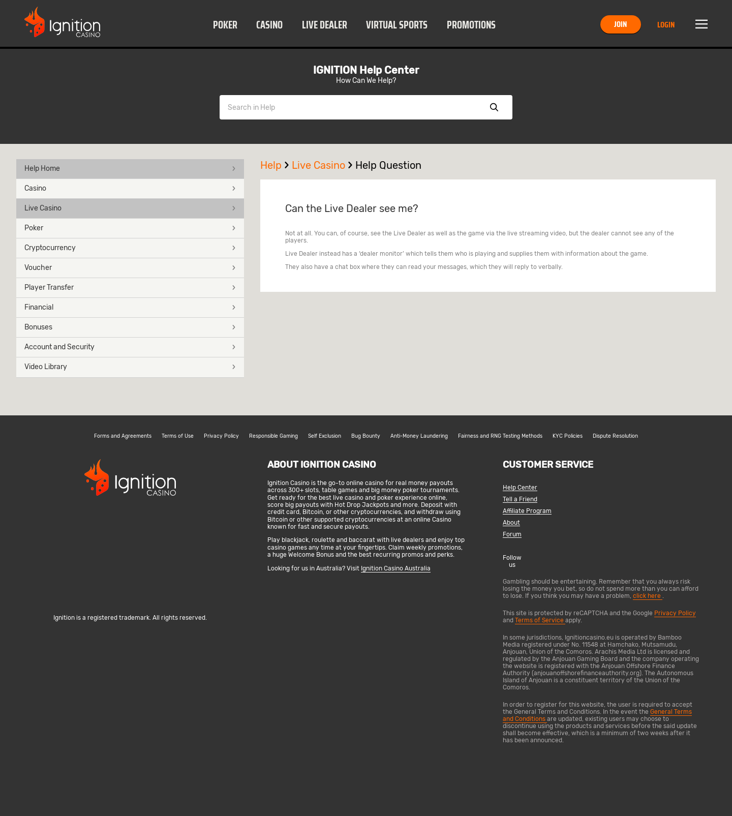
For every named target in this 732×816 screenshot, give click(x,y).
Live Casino (130, 208)
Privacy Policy (221, 436)
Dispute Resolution (615, 436)
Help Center (520, 488)
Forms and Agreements (122, 436)
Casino (269, 25)
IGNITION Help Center (366, 70)
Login (666, 24)
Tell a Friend (520, 499)
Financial (130, 307)
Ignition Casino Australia (396, 568)
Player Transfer (130, 287)
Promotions (471, 25)
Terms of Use (178, 436)
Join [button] (620, 24)
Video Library (130, 366)
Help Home (130, 168)
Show (494, 107)
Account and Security (130, 347)
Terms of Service (540, 620)
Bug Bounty (365, 436)
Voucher (130, 267)
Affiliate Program (527, 511)
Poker (225, 25)
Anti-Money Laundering (419, 436)
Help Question (388, 165)
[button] (225, 24)
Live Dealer (324, 25)
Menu (701, 24)
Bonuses (130, 327)
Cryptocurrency (130, 248)
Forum (512, 534)
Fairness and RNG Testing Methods (500, 436)
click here (647, 595)
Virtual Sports (397, 25)
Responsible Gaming (273, 436)
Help (276, 165)
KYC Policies (568, 436)
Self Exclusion (324, 436)
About (511, 523)
